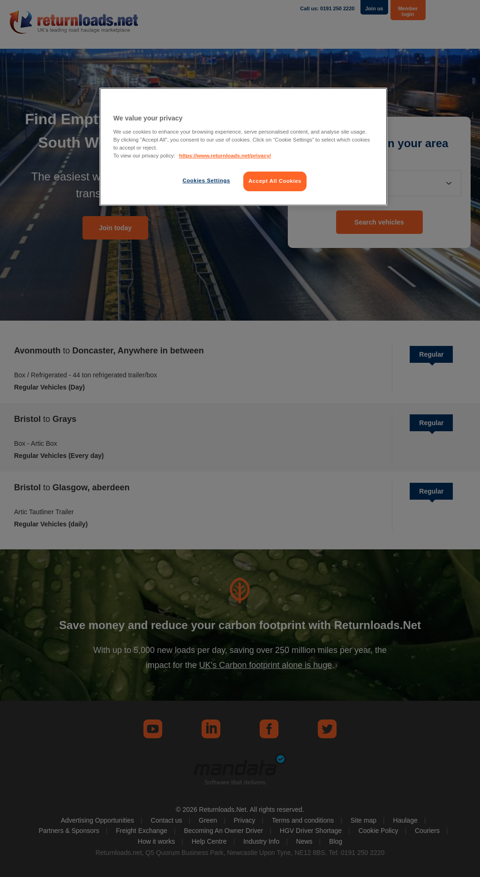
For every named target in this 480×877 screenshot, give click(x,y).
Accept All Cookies (274, 181)
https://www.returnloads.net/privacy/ (225, 155)
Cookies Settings (206, 180)
